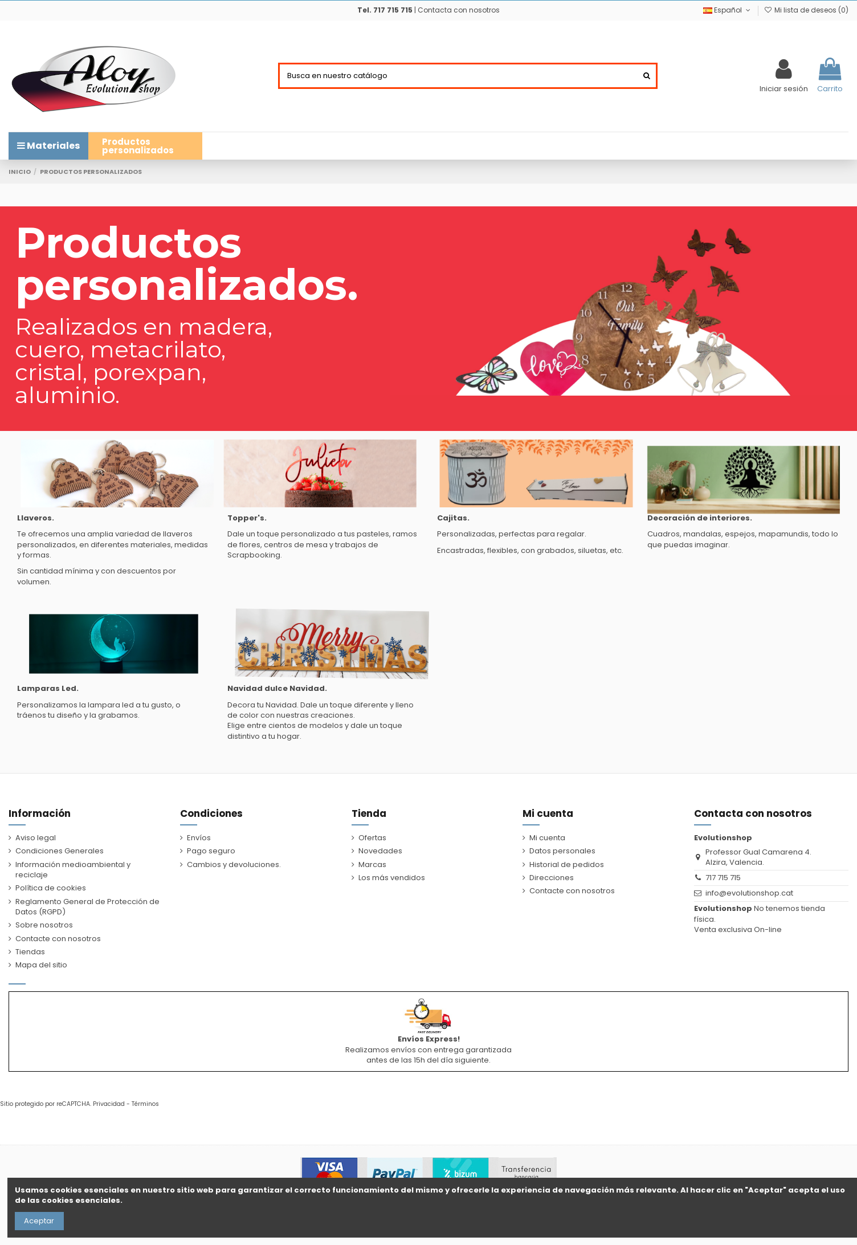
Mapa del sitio (41, 965)
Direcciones (551, 878)
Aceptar (39, 1220)
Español (727, 10)
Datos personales (562, 851)
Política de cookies (50, 888)
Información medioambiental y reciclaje (72, 870)
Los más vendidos (391, 878)
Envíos (199, 838)
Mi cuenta (547, 838)
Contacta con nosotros (459, 10)
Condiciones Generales (59, 851)
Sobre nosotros (44, 925)
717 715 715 (723, 877)
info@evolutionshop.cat (749, 893)
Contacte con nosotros (58, 939)
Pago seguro (211, 851)
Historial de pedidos (566, 865)
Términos (145, 1104)
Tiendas (30, 952)
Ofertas (372, 838)
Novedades (380, 851)
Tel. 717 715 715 (385, 10)
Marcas (372, 865)
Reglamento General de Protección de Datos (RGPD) (87, 907)
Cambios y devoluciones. (234, 865)
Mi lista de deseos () (806, 10)
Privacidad (109, 1104)
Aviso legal (35, 838)
